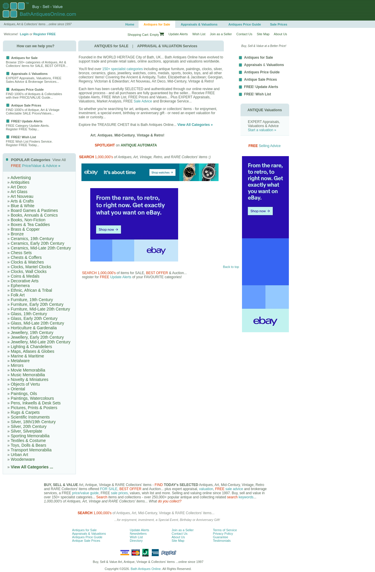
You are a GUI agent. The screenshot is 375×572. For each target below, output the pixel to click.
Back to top (231, 267)
